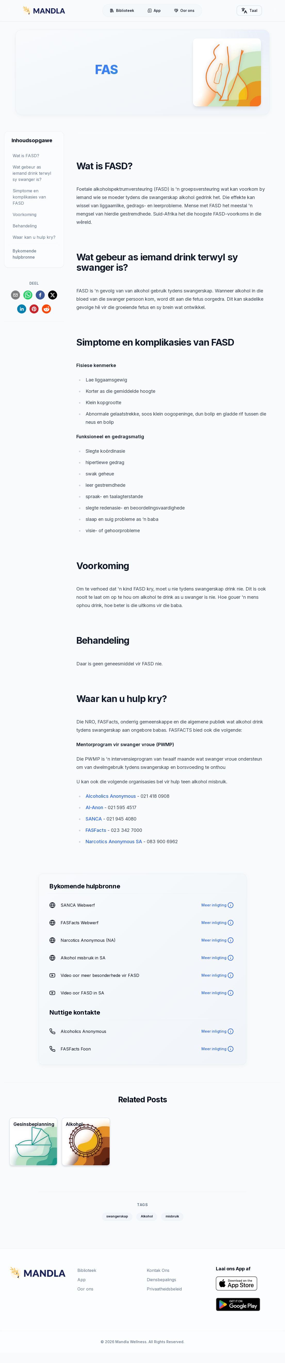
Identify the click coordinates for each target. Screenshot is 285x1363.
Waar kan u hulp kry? (34, 237)
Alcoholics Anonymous (111, 796)
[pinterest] (34, 309)
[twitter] (52, 295)
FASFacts (96, 830)
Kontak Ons (158, 1281)
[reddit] (46, 309)
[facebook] (40, 295)
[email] (15, 295)
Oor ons (185, 10)
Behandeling (25, 225)
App (154, 10)
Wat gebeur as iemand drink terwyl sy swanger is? (32, 173)
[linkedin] (21, 309)
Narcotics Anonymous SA (114, 841)
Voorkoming (24, 214)
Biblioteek (123, 10)
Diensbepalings (161, 1290)
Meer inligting (217, 905)
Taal (250, 10)
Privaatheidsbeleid (164, 1299)
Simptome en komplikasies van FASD (29, 197)
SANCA (94, 819)
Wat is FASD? (26, 155)
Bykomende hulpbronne (24, 254)
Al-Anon (94, 807)
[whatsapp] (27, 295)
